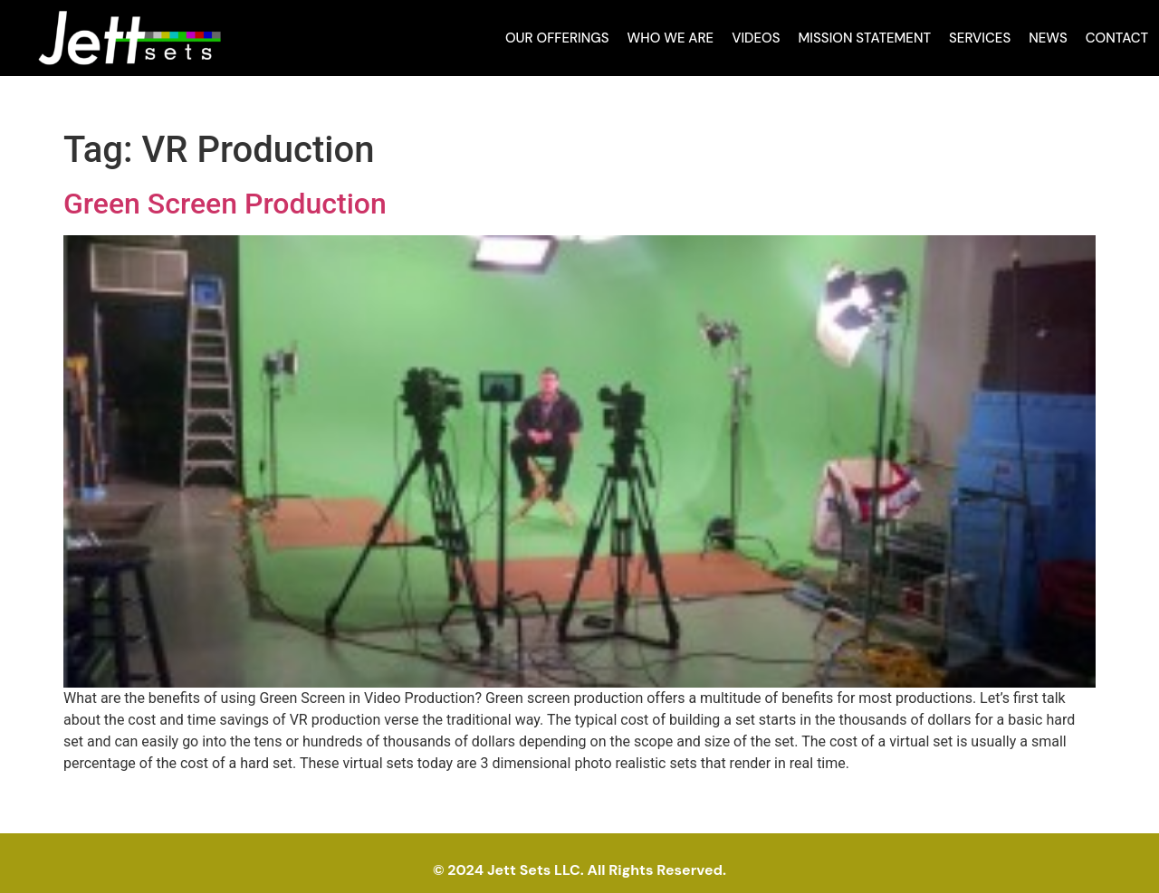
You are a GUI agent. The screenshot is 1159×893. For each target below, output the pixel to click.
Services (980, 38)
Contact (1117, 38)
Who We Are (670, 38)
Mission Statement (865, 38)
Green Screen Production (225, 203)
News (1048, 38)
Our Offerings (557, 38)
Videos (756, 38)
